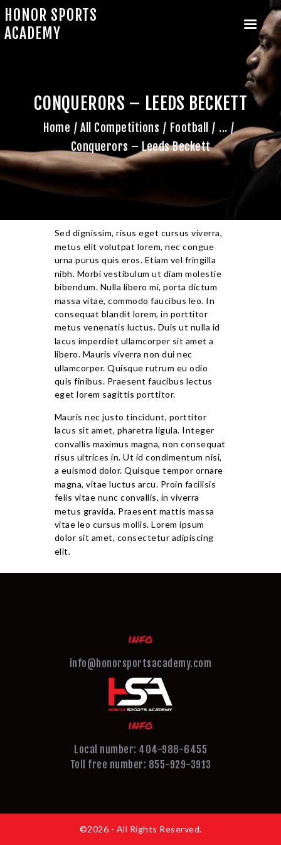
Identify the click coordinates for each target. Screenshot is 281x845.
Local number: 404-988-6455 (140, 749)
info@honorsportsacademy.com (141, 663)
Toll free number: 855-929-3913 (140, 764)
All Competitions (119, 127)
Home (56, 127)
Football (189, 127)
